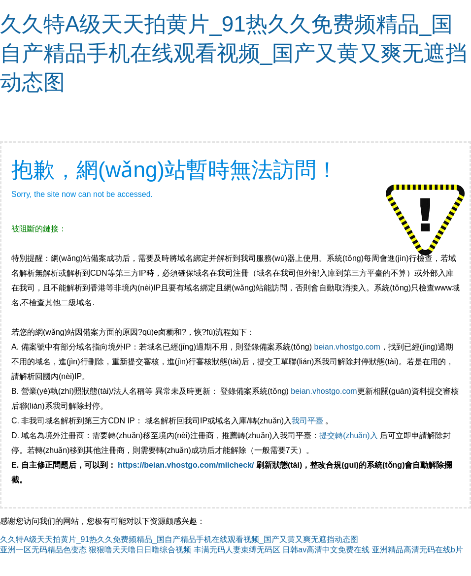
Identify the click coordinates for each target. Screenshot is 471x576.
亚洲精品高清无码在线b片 (417, 549)
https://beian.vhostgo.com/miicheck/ (186, 465)
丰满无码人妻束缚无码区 (237, 549)
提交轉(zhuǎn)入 (348, 435)
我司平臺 (308, 420)
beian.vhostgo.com (347, 347)
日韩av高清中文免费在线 (326, 549)
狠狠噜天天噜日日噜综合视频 (140, 549)
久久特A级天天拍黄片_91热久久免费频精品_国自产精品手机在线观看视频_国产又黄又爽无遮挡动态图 (233, 53)
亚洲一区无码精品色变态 (43, 549)
